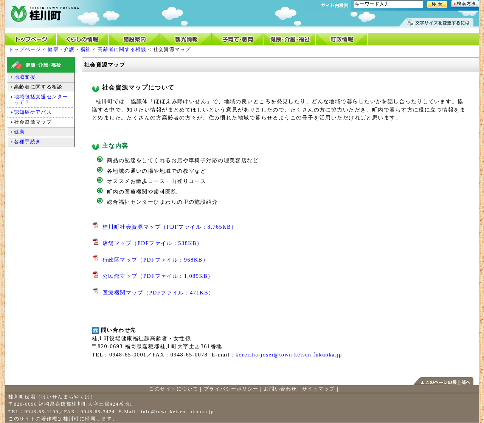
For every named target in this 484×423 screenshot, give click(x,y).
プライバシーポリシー (231, 389)
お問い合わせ (280, 389)
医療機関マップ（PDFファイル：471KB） (158, 293)
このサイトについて (173, 389)
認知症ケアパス (33, 112)
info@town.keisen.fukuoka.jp (177, 411)
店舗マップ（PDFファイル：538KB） (152, 243)
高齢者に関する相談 (122, 49)
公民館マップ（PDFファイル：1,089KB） (158, 276)
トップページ (25, 49)
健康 (19, 132)
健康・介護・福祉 (69, 49)
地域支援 (25, 77)
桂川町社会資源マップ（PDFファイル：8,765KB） (169, 227)
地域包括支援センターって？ (41, 99)
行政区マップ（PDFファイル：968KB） (155, 260)
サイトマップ (318, 389)
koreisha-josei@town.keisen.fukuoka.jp (289, 355)
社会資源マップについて (133, 87)
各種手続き (27, 141)
